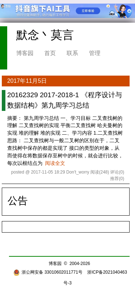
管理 (94, 53)
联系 (72, 53)
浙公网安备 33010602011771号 (47, 272)
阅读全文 (55, 163)
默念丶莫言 (45, 34)
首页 (50, 53)
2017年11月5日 (27, 81)
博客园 (24, 53)
